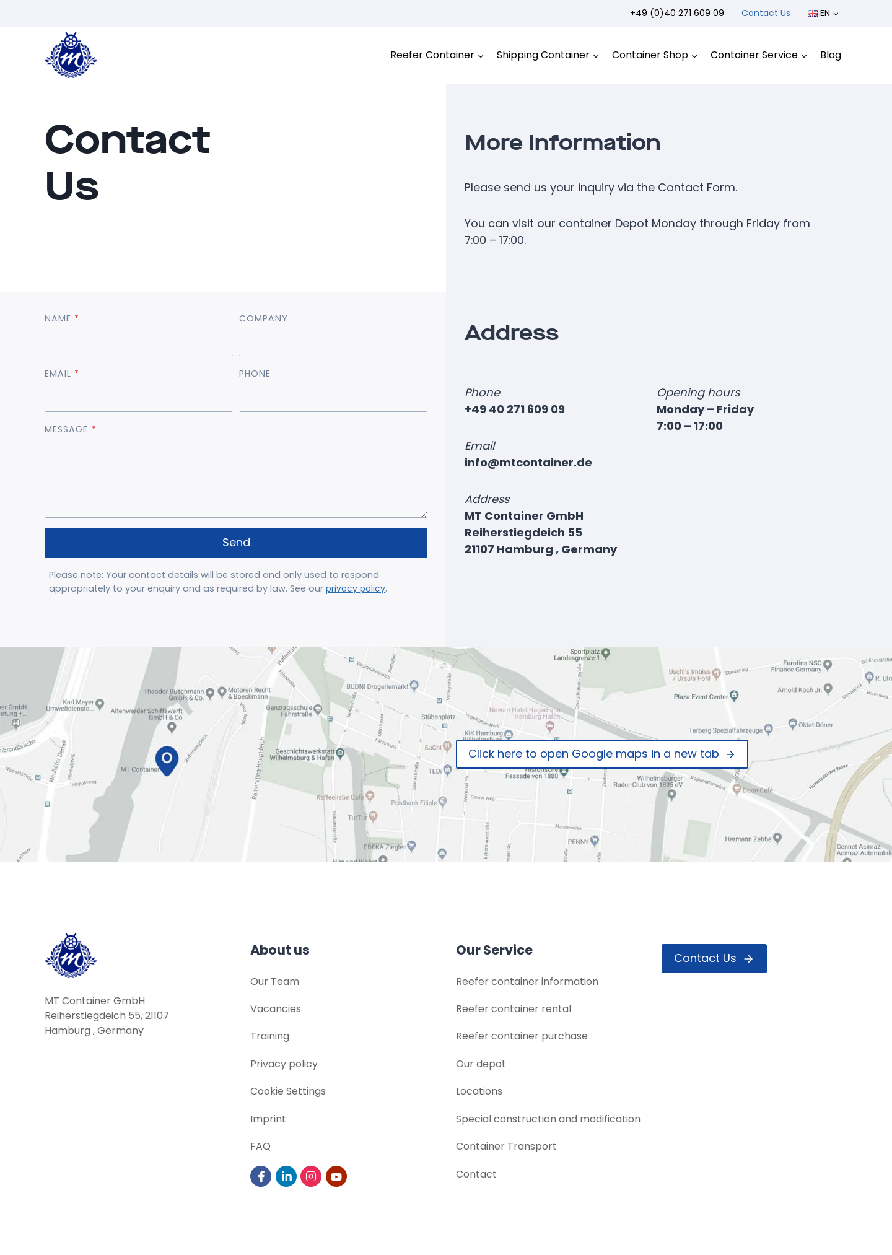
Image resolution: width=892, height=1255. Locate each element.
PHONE (255, 374)
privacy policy (357, 589)
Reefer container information (527, 979)
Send (236, 543)
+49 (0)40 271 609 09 (677, 13)
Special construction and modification (548, 1118)
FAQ (260, 1146)
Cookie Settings (288, 1090)
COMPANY (263, 319)
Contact (476, 1174)
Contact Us (765, 13)
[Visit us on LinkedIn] (287, 1175)
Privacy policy (284, 1063)
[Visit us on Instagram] (311, 1175)
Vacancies (275, 1007)
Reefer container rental (513, 1007)
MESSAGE (70, 430)
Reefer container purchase (522, 1035)
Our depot (481, 1063)
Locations (479, 1090)
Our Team (274, 979)
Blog (830, 55)
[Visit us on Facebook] (261, 1175)
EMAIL (62, 374)
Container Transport (506, 1146)
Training (269, 1035)
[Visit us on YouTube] (337, 1175)
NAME (62, 319)
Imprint (268, 1118)
